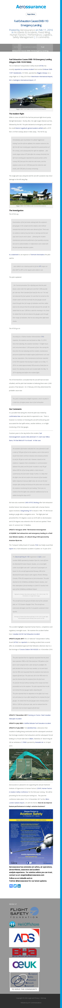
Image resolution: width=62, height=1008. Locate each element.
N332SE (35, 649)
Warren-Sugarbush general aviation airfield (29, 128)
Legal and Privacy (33, 998)
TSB (36, 545)
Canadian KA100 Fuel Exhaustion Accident (26, 634)
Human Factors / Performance (26, 34)
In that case (37, 440)
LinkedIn (22, 878)
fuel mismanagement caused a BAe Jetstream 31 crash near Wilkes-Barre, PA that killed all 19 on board (29, 436)
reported (24, 642)
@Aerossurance (22, 881)
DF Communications (34, 1003)
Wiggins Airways (42, 73)
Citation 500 (29, 649)
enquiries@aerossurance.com (32, 875)
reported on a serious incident (24, 69)
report (11, 549)
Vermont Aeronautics (38, 255)
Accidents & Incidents (25, 32)
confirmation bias (14, 416)
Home (16, 47)
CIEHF (39, 788)
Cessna (22, 649)
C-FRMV (24, 742)
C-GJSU (39, 557)
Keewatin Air (39, 742)
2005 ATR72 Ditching (32, 502)
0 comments (42, 37)
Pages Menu (31, 14)
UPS (40, 266)
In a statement (14, 255)
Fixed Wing (44, 32)
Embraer (46, 69)
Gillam (31, 739)
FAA (42, 337)
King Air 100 (25, 557)
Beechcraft (18, 557)
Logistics (47, 34)
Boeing (26, 511)
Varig (22, 511)
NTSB (41, 66)
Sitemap (43, 998)
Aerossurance (27, 30)
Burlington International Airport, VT (24, 80)
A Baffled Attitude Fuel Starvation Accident (37, 723)
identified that (31, 728)
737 (30, 511)
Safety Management (23, 37)
